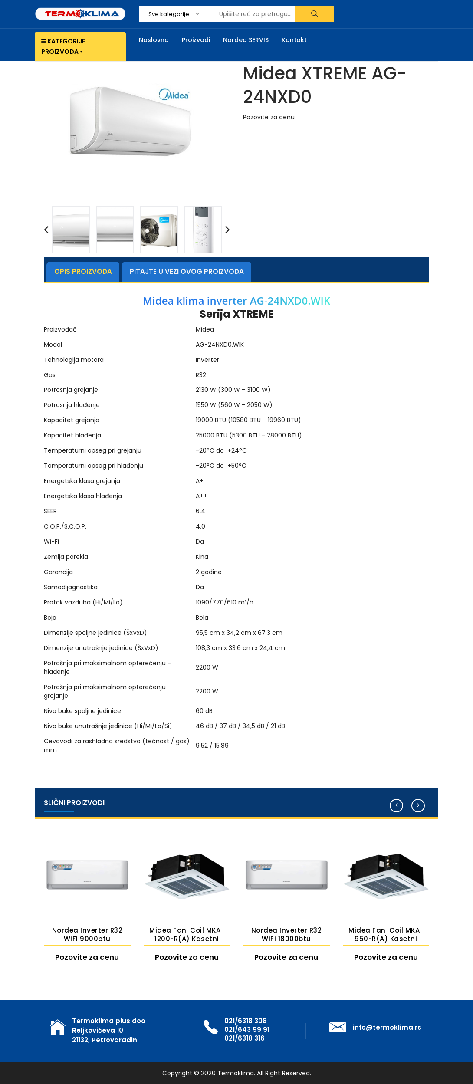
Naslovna (154, 40)
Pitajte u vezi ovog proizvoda (198, 271)
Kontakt (294, 40)
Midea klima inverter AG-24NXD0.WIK (236, 300)
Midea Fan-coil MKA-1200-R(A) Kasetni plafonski (186, 936)
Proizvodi (196, 40)
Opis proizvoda (86, 271)
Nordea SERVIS (246, 40)
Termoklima (235, 1073)
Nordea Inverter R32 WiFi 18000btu (286, 934)
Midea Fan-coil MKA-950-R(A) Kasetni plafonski (386, 936)
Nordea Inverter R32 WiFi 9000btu (87, 934)
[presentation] (46, 229)
